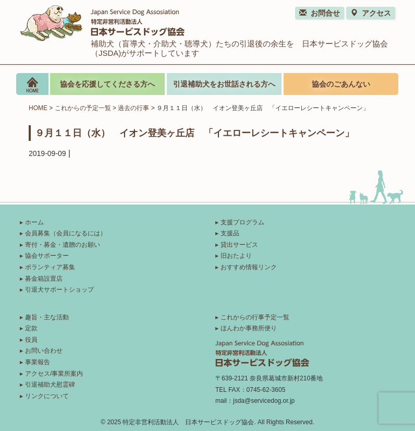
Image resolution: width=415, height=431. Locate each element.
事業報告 (37, 362)
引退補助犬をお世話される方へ (224, 84)
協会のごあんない (341, 84)
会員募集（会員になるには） (65, 233)
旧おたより (236, 255)
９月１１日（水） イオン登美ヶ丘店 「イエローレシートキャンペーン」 (194, 132)
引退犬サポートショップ (59, 289)
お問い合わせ (44, 350)
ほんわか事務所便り (249, 328)
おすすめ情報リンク (249, 267)
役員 (31, 339)
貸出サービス (239, 244)
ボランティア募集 (50, 267)
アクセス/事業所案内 (54, 373)
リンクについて (47, 396)
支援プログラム (242, 222)
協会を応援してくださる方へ (107, 84)
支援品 (230, 233)
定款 (31, 328)
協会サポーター (47, 255)
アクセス (370, 13)
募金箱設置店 (44, 278)
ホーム (34, 222)
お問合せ (319, 13)
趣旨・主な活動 (47, 317)
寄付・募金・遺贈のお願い (62, 244)
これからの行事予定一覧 (255, 317)
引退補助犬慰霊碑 (50, 384)
